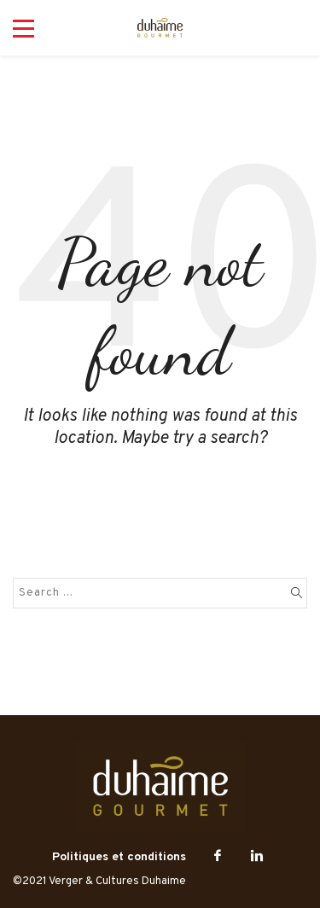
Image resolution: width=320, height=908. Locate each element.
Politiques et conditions (119, 857)
